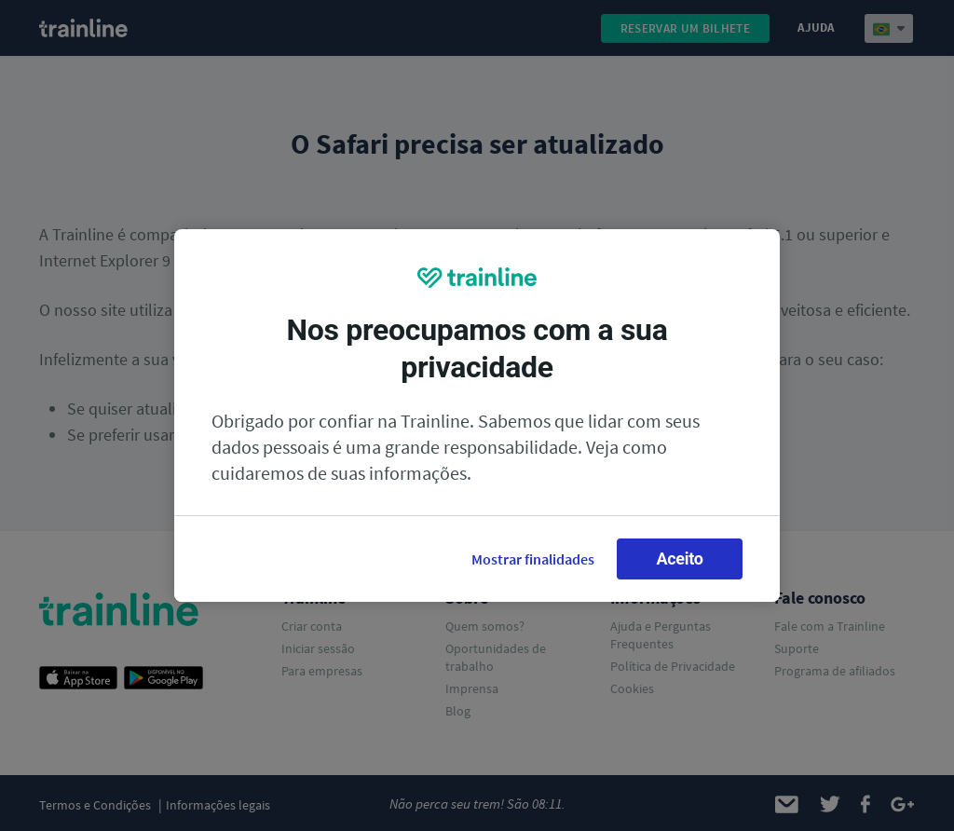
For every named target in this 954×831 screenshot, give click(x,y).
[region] (477, 415)
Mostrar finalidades (532, 559)
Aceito (679, 558)
